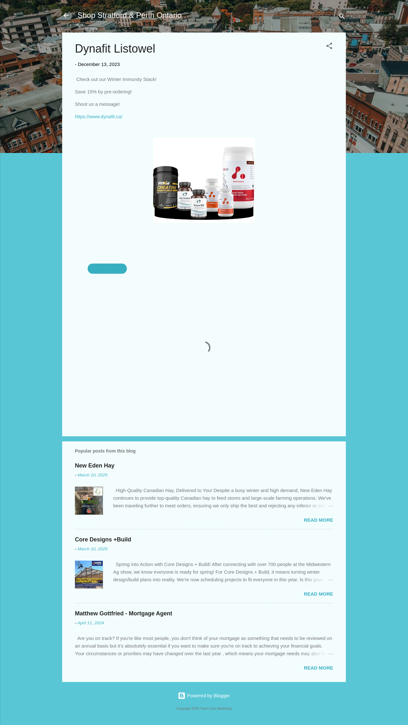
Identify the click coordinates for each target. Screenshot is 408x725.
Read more (318, 520)
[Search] (342, 17)
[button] (329, 47)
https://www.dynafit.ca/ (98, 116)
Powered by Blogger (204, 695)
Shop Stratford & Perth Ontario (129, 15)
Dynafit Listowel (107, 268)
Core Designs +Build (103, 539)
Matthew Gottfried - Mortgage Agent (123, 613)
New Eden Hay (94, 465)
